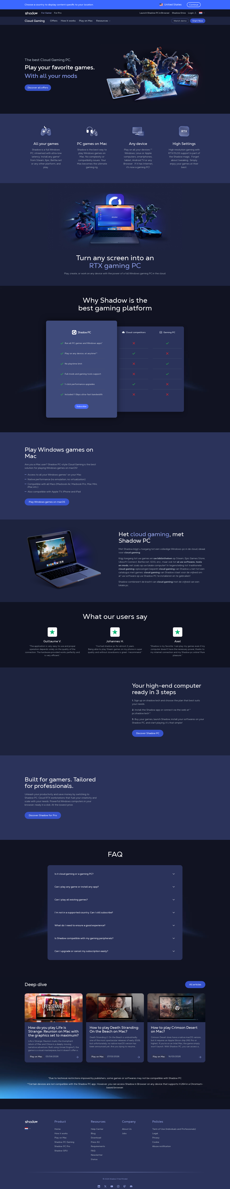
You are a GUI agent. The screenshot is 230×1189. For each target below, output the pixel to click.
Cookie (155, 1142)
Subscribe (81, 406)
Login (192, 13)
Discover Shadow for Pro (43, 815)
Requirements (98, 1146)
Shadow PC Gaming (64, 1142)
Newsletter (97, 1155)
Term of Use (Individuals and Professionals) (174, 1129)
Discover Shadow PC (147, 733)
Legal (155, 1133)
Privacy (155, 1137)
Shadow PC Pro (62, 1146)
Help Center (97, 1129)
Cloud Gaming (35, 21)
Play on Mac (86, 20)
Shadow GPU (61, 1150)
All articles (195, 984)
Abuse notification (161, 1146)
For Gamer (46, 13)
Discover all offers (38, 87)
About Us (127, 1129)
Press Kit (95, 1142)
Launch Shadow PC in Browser (155, 13)
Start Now (197, 20)
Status (94, 1159)
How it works (68, 20)
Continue (193, 4)
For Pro (57, 13)
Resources (103, 20)
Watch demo (180, 20)
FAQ (93, 1150)
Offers (53, 20)
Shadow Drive (179, 13)
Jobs (124, 1133)
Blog (93, 1133)
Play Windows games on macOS (47, 501)
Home (57, 1129)
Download (96, 1137)
